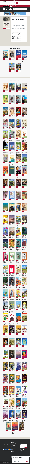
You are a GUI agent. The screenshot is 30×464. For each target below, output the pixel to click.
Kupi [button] (4, 28)
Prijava (25, 447)
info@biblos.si (14, 446)
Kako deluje (15, 5)
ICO (17, 32)
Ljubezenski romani (19, 17)
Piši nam (17, 5)
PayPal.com (7, 446)
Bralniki (8, 5)
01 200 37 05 (13, 445)
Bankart (4, 447)
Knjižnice (4, 5)
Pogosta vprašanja (12, 5)
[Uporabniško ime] (5, 2)
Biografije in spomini (14, 17)
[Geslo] (11, 2)
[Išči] (20, 9)
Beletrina (11, 462)
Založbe (6, 5)
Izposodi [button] (8, 28)
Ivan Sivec (14, 20)
